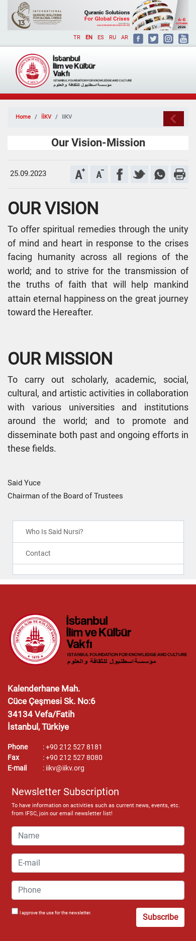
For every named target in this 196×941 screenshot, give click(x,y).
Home (23, 117)
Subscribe (160, 917)
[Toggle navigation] (166, 66)
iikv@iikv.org (65, 768)
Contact (38, 553)
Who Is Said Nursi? (54, 532)
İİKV (46, 117)
